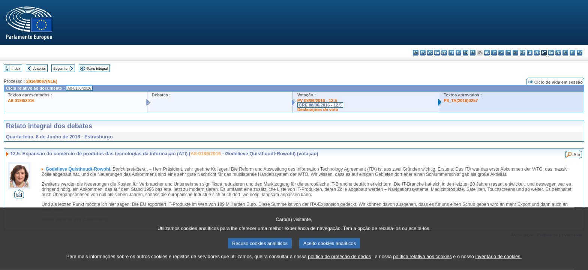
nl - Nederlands (529, 53)
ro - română (551, 53)
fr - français (473, 53)
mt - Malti (522, 53)
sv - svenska (579, 53)
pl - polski (537, 53)
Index (16, 68)
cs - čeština (430, 53)
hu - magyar (515, 53)
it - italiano (494, 53)
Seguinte (60, 68)
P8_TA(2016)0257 (461, 100)
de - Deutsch (444, 53)
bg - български (415, 53)
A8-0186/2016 (21, 100)
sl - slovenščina (565, 53)
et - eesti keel (451, 53)
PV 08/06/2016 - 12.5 (317, 100)
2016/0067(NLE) (41, 81)
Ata (576, 154)
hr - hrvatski (487, 53)
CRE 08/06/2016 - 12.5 (320, 105)
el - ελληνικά (458, 53)
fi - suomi (572, 53)
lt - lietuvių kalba (508, 53)
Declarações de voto (317, 109)
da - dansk (437, 53)
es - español (423, 53)
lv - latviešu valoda (501, 53)
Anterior (39, 68)
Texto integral (97, 68)
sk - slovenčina (558, 53)
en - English (465, 53)
